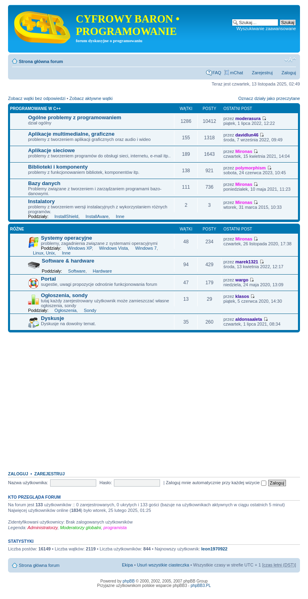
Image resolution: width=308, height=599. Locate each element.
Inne (120, 216)
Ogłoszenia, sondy (64, 295)
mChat (236, 72)
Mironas (243, 151)
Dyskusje (52, 318)
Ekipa (127, 564)
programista (115, 527)
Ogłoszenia (66, 310)
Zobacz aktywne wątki (91, 98)
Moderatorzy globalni (80, 527)
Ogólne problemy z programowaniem (74, 117)
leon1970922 (214, 548)
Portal (48, 279)
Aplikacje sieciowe (51, 150)
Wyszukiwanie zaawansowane (266, 28)
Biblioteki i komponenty (58, 167)
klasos (242, 296)
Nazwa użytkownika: (28, 482)
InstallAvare (96, 216)
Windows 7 (146, 248)
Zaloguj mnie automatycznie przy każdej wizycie (216, 482)
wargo (241, 279)
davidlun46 (246, 134)
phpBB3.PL (200, 585)
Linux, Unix (44, 253)
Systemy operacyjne (66, 238)
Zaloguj (289, 72)
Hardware (102, 271)
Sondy (90, 310)
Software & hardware (68, 261)
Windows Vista (113, 248)
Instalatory (41, 201)
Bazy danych (44, 183)
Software (76, 271)
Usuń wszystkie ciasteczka (163, 564)
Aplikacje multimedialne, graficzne (71, 134)
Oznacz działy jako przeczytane (269, 98)
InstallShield (66, 216)
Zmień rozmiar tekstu (290, 59)
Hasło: (105, 482)
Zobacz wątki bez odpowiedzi (36, 98)
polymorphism (250, 167)
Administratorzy (43, 527)
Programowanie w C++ (35, 108)
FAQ (217, 72)
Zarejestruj (262, 72)
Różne (17, 229)
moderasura (248, 118)
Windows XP (79, 248)
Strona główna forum (41, 61)
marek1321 (246, 261)
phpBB (129, 581)
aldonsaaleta (248, 319)
